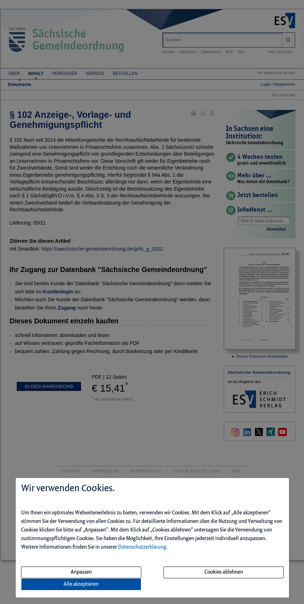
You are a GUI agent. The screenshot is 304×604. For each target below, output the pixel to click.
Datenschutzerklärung (142, 547)
